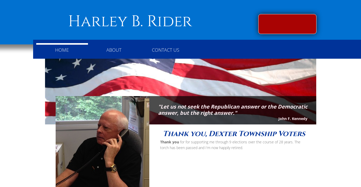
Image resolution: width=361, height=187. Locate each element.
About (113, 50)
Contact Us (165, 50)
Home (62, 50)
